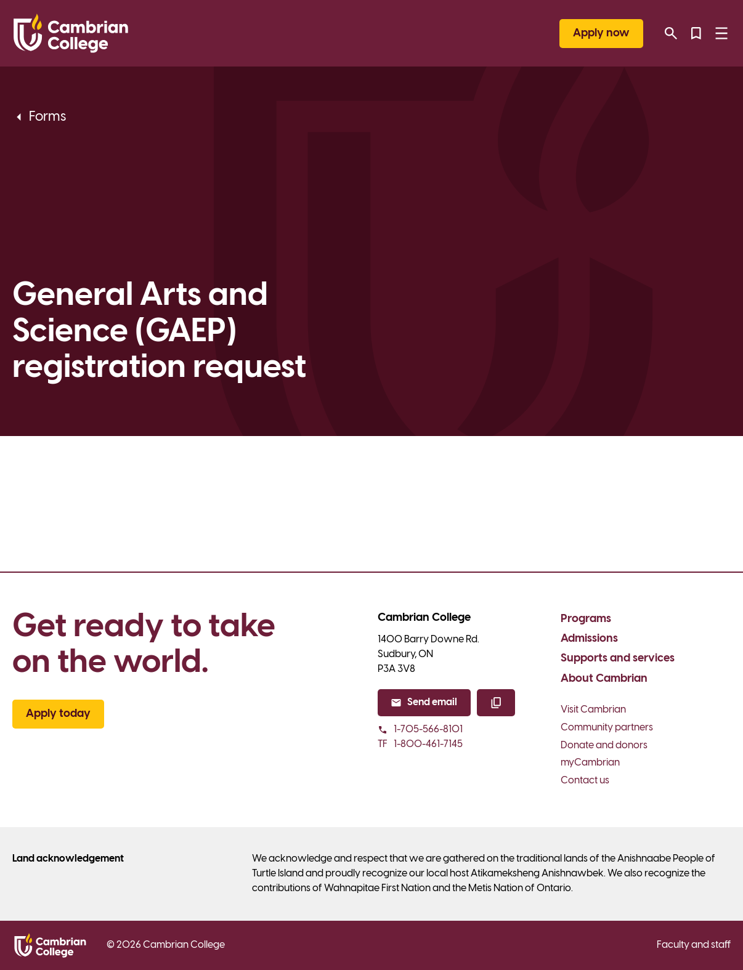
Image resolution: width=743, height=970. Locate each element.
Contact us (585, 780)
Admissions (589, 639)
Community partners (607, 727)
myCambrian (590, 763)
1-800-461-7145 (420, 744)
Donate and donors (604, 745)
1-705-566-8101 (420, 729)
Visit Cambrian (593, 710)
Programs (586, 619)
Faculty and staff (694, 945)
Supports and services (618, 659)
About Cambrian (604, 679)
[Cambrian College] (70, 33)
